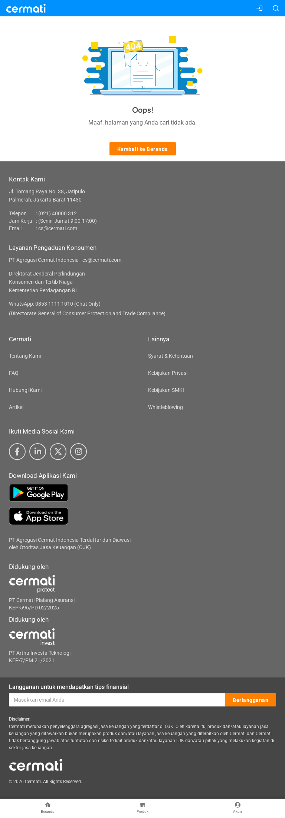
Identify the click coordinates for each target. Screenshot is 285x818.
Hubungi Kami (25, 390)
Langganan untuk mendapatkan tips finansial (69, 686)
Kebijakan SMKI (166, 390)
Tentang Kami (25, 356)
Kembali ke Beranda (142, 149)
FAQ (14, 373)
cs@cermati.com (57, 228)
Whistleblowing (165, 407)
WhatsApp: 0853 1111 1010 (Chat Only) (55, 304)
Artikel (16, 407)
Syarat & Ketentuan (170, 356)
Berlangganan (250, 700)
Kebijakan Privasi (167, 373)
